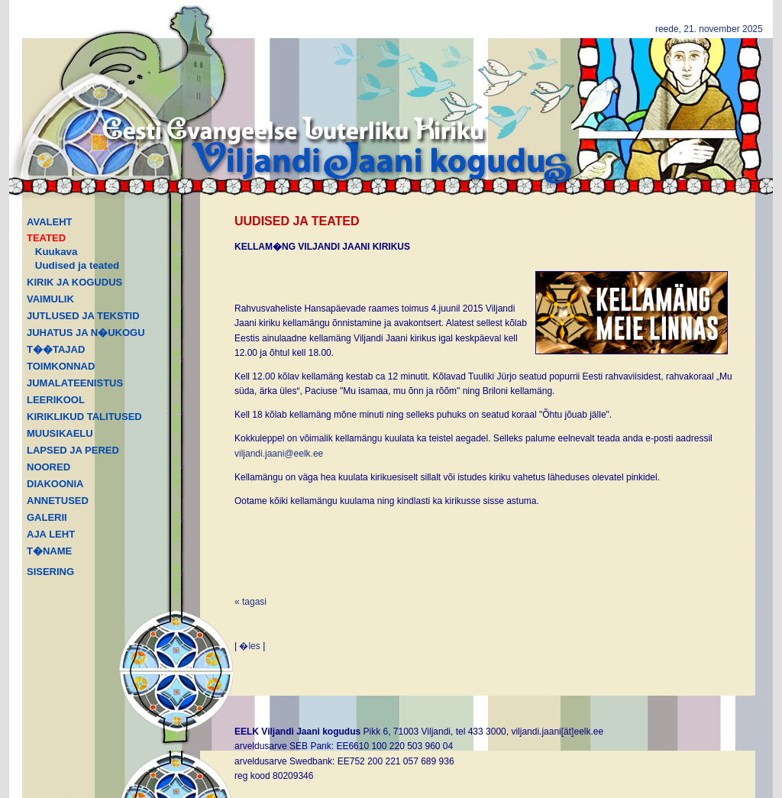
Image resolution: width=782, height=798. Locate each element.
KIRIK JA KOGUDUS (74, 282)
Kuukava (56, 251)
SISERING (50, 571)
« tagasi (250, 601)
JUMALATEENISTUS (75, 383)
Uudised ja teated (77, 265)
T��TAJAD (56, 349)
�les (249, 646)
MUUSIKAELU (60, 433)
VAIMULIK (50, 299)
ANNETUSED (58, 500)
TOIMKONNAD (61, 366)
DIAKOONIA (55, 483)
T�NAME (49, 551)
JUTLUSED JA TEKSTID (83, 315)
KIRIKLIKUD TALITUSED (84, 416)
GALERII (47, 517)
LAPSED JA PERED (73, 450)
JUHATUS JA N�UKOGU (86, 332)
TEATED (46, 238)
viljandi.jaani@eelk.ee (278, 453)
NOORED (48, 467)
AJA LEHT (51, 534)
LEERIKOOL (56, 399)
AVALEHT (49, 222)
